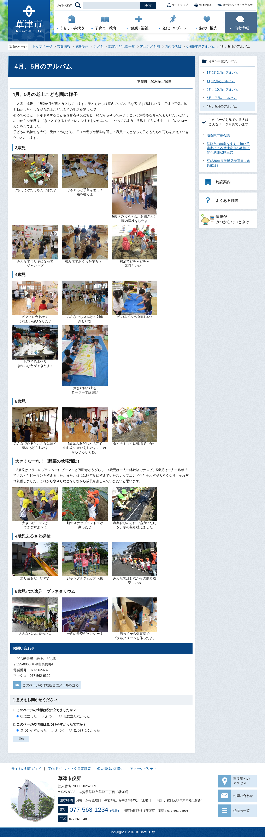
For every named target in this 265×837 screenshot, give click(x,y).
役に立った (28, 716)
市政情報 (63, 46)
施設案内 (82, 46)
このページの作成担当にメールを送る (51, 685)
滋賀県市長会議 (218, 135)
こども (99, 46)
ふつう (50, 716)
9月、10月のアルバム (223, 89)
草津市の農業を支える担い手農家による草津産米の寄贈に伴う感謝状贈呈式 (228, 148)
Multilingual (202, 5)
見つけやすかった (33, 730)
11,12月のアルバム (221, 81)
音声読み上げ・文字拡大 (234, 5)
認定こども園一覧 (121, 46)
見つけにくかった (86, 730)
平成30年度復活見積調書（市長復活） (228, 163)
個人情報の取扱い (110, 768)
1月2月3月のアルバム (223, 72)
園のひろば (173, 46)
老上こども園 (150, 46)
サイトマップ (176, 5)
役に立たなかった (77, 716)
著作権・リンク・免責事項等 (69, 768)
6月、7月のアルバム (222, 98)
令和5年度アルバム (200, 46)
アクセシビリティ (143, 768)
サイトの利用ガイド (26, 768)
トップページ (42, 46)
